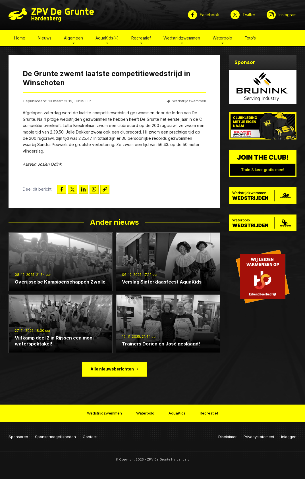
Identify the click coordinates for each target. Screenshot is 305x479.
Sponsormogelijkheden (55, 436)
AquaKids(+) (107, 38)
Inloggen (288, 436)
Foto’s (250, 38)
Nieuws (44, 38)
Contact (90, 436)
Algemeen (73, 38)
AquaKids (177, 413)
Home (19, 38)
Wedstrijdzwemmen (181, 38)
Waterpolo (222, 38)
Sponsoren (18, 436)
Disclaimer (227, 436)
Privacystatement (259, 436)
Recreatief (141, 38)
